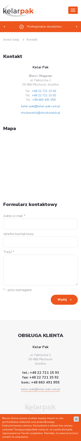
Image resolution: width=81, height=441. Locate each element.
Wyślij (62, 300)
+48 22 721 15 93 (44, 91)
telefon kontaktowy (18, 234)
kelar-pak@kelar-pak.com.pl (40, 106)
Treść (8, 252)
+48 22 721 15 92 (44, 95)
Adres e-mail (14, 216)
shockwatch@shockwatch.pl (40, 113)
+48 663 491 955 (44, 100)
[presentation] (4, 27)
